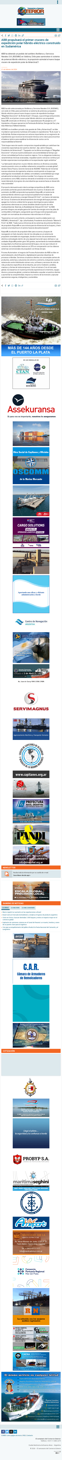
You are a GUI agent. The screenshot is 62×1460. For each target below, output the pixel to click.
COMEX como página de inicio (11, 1435)
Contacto (30, 1435)
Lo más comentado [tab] (28, 907)
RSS (24, 1435)
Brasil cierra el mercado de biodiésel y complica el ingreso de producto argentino (30, 915)
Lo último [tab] (5, 907)
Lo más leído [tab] (15, 907)
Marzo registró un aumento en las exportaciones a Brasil (22, 912)
